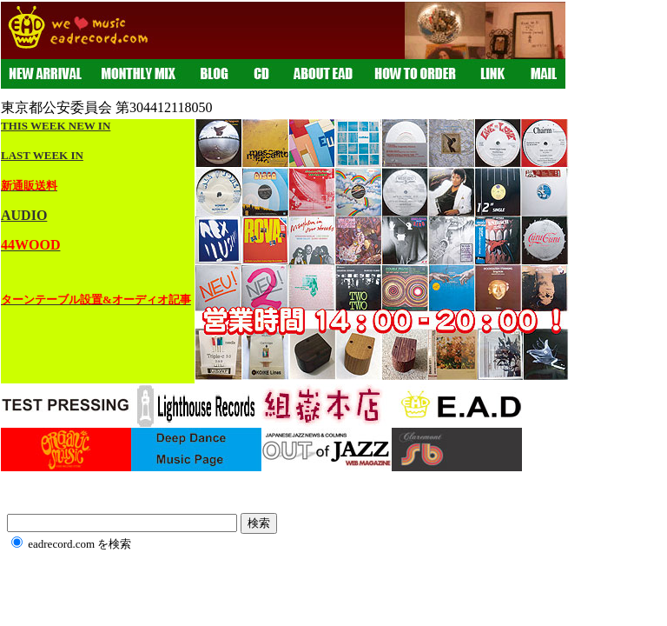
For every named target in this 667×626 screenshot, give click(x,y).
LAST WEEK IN (42, 155)
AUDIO (24, 215)
